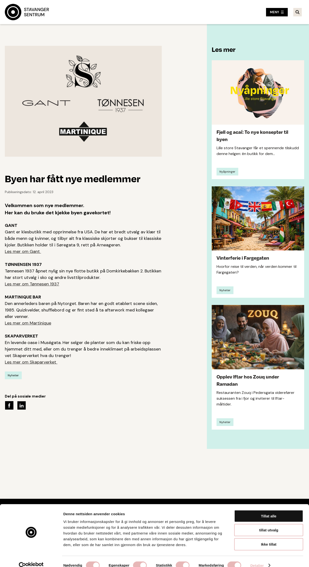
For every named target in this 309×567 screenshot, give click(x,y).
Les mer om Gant (23, 251)
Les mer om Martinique (28, 323)
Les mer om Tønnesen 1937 (32, 284)
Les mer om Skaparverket (31, 362)
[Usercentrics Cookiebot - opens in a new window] (31, 557)
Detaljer (257, 557)
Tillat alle (268, 508)
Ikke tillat (268, 536)
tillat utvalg (268, 522)
